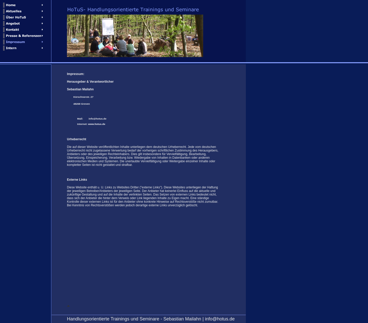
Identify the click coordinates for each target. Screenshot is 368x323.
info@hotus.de (97, 118)
